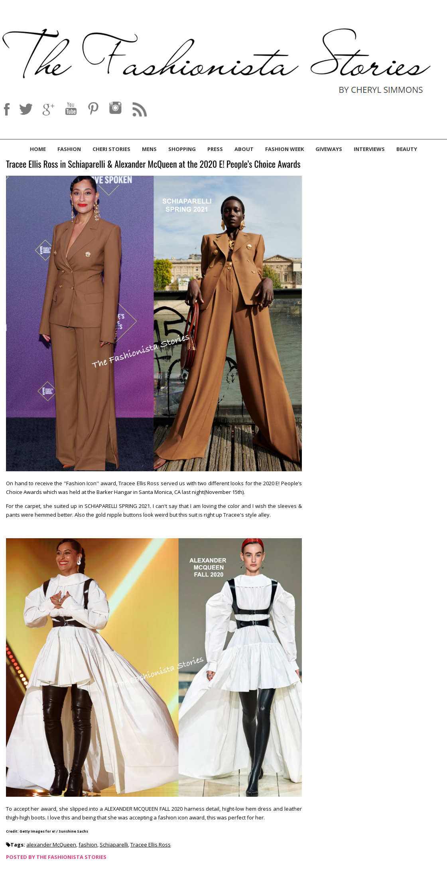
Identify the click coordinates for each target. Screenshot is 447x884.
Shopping (182, 149)
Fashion (69, 149)
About (244, 149)
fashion (88, 844)
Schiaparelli (114, 844)
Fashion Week (284, 149)
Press (215, 149)
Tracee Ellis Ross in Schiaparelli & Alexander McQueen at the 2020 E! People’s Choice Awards (153, 164)
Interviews (369, 149)
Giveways (328, 149)
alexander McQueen (51, 844)
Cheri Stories (111, 149)
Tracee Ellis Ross (150, 844)
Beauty (406, 149)
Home (38, 149)
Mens (149, 149)
